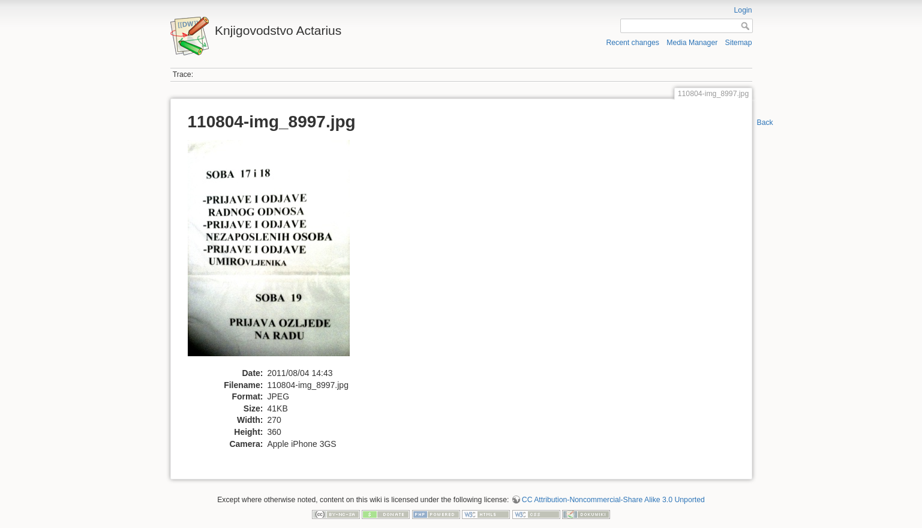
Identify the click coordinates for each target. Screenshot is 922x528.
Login (743, 10)
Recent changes (632, 42)
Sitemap (738, 42)
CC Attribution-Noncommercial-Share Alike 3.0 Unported (613, 500)
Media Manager (691, 42)
